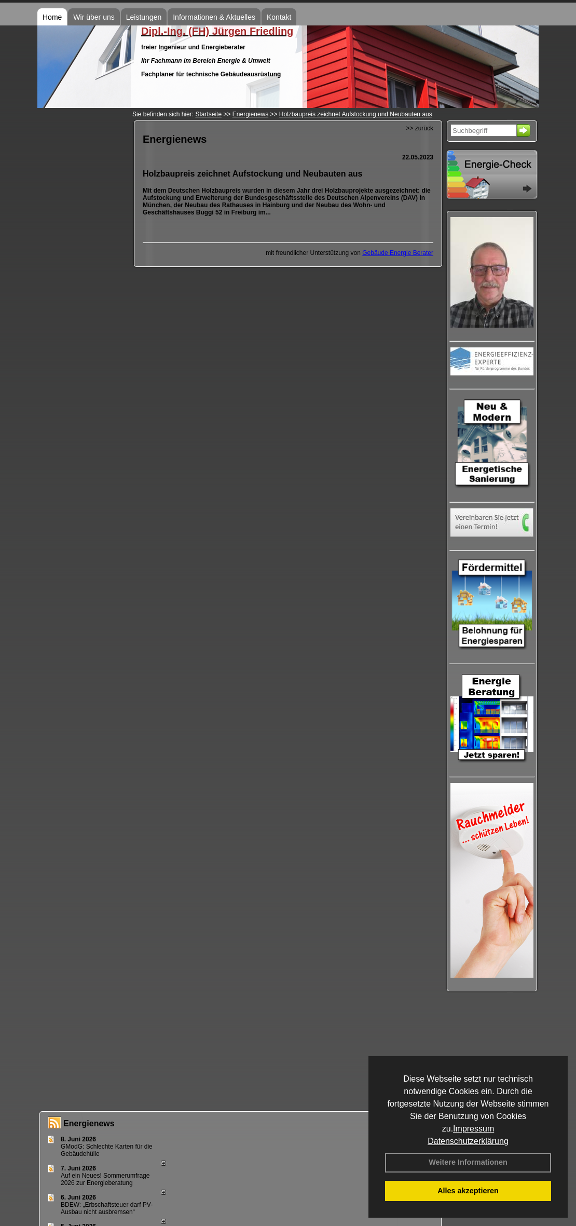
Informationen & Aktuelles (214, 17)
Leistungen (144, 17)
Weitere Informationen (468, 1162)
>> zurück (419, 128)
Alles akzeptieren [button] (468, 1191)
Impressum (473, 1128)
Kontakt (279, 17)
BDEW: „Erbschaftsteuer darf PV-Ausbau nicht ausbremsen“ (107, 1208)
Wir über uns (93, 17)
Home (52, 17)
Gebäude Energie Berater (397, 253)
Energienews (89, 1123)
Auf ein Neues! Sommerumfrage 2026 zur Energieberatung (105, 1179)
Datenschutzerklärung (468, 1141)
